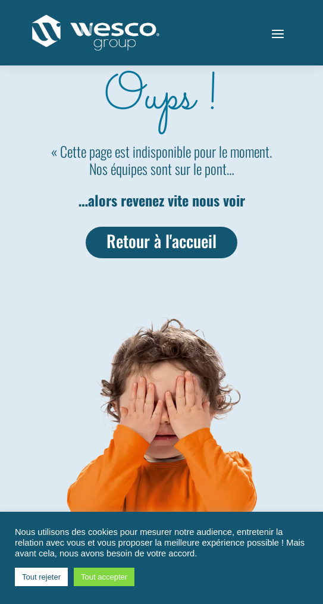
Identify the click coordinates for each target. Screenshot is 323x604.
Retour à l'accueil (161, 241)
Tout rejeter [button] (41, 576)
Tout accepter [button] (104, 576)
